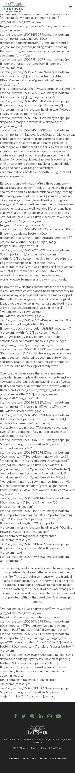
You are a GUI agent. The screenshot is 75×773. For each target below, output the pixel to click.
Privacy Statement (53, 758)
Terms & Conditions (22, 758)
